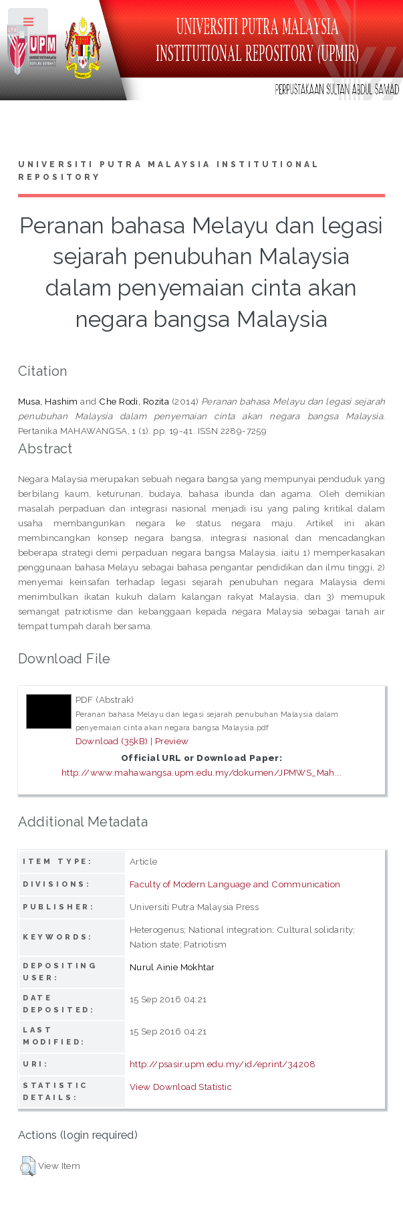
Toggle (29, 25)
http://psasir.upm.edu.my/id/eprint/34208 (223, 1064)
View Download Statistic (181, 1086)
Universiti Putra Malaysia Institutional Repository (169, 171)
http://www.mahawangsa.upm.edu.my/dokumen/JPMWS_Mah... (201, 772)
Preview (172, 741)
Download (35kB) (112, 741)
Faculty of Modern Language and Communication (235, 884)
